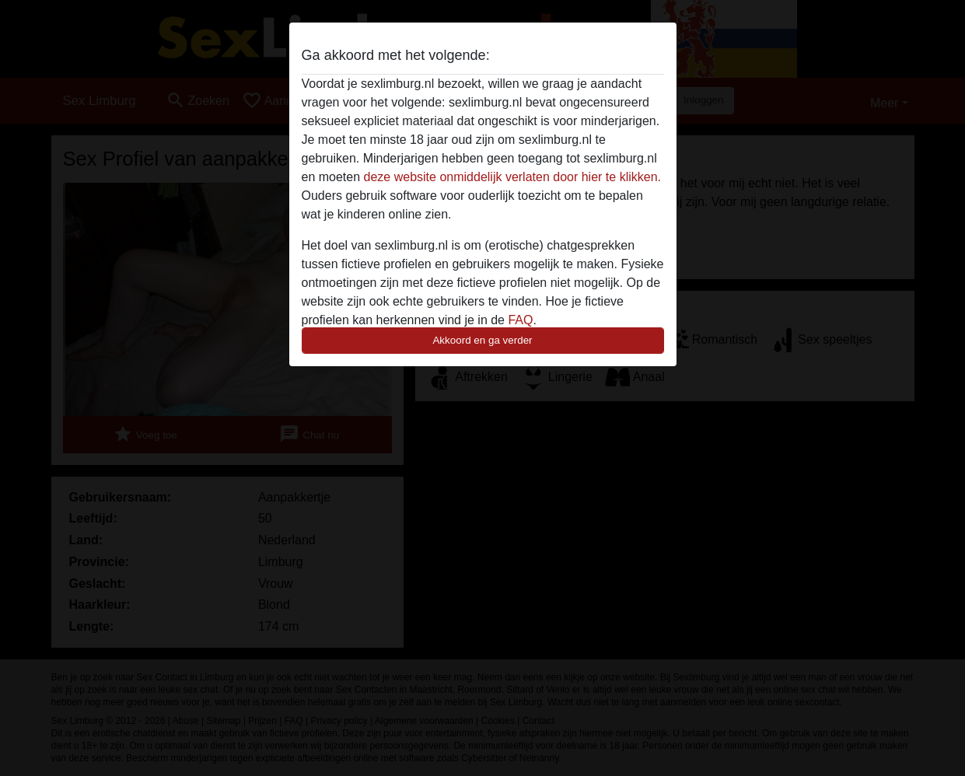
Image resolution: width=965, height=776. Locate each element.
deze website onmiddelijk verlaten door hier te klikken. (512, 177)
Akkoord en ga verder (482, 340)
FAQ (520, 320)
